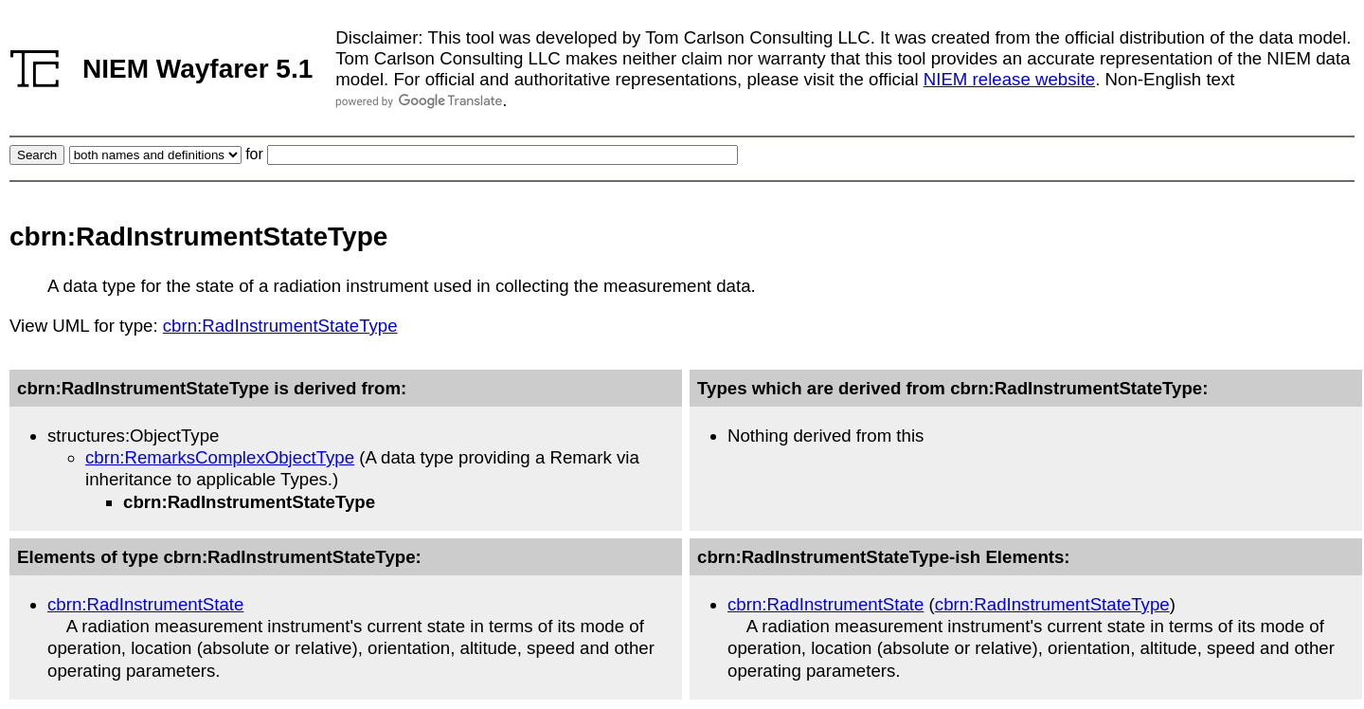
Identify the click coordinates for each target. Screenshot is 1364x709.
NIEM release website (1009, 79)
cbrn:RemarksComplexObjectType (219, 457)
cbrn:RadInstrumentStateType (280, 326)
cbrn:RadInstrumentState (145, 604)
